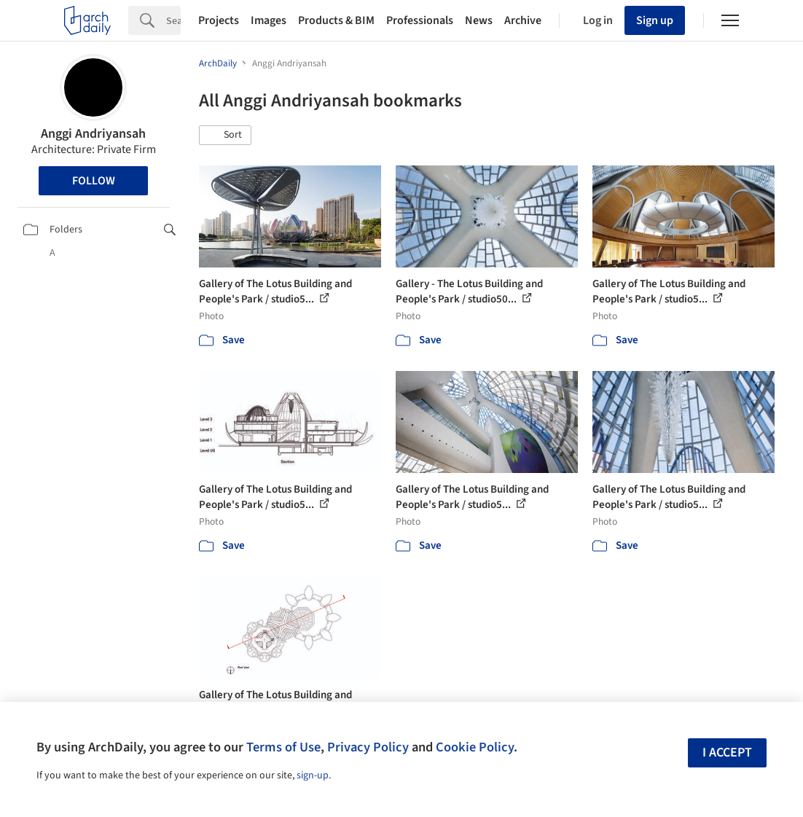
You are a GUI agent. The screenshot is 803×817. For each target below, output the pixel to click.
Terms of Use (283, 747)
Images (268, 20)
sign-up (313, 775)
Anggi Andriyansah (93, 134)
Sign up (654, 20)
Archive (522, 20)
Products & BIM (336, 20)
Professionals (419, 20)
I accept (727, 752)
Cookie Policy (475, 747)
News (479, 20)
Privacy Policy (368, 747)
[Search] (173, 20)
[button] (225, 135)
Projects (218, 20)
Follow (93, 181)
